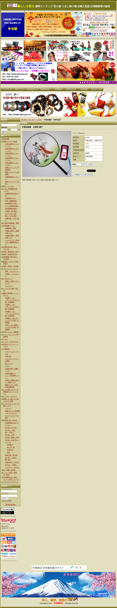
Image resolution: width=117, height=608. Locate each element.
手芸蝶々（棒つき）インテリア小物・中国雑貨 (12, 320)
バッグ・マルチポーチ (10, 342)
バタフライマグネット (10, 482)
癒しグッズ (9, 363)
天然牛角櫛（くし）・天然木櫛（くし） (12, 376)
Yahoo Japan (4, 526)
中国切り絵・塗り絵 (10, 420)
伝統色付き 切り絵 (12, 462)
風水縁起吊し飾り (11, 203)
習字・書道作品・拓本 (10, 252)
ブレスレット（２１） (10, 269)
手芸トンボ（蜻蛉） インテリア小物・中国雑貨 (12, 327)
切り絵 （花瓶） (11, 465)
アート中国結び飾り (12, 206)
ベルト (5, 339)
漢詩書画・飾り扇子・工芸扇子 (31, 120)
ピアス (7, 366)
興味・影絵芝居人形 (10, 254)
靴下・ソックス (8, 186)
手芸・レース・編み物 (10, 332)
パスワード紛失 (6, 501)
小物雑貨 (6, 349)
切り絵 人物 (9, 435)
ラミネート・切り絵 (12, 467)
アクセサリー (7, 279)
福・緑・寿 (11, 447)
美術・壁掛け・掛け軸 (10, 266)
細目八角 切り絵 (11, 455)
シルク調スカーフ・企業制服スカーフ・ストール (10, 392)
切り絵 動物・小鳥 (12, 437)
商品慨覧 (6, 139)
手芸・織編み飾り (11, 201)
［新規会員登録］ (10, 505)
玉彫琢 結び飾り (11, 211)
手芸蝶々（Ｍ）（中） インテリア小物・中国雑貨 (12, 307)
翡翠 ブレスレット (12, 271)
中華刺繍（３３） (9, 226)
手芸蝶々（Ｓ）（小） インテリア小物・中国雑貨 (12, 314)
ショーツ (8, 408)
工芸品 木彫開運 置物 (11, 223)
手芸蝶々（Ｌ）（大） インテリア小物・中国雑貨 (12, 300)
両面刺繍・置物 (10, 228)
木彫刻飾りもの (10, 198)
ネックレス (9, 286)
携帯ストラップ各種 (10, 141)
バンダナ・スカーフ (10, 396)
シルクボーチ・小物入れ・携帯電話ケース (12, 242)
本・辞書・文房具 (9, 470)
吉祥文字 (10, 450)
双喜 (8, 452)
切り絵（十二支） (11, 427)
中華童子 (10, 445)
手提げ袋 (8, 356)
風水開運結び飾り (11, 208)
